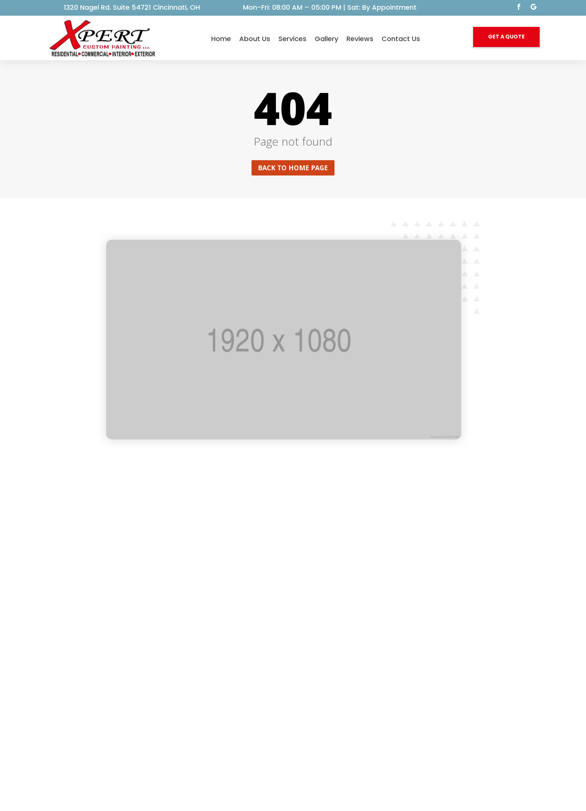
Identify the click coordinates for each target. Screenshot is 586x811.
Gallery (326, 38)
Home (221, 38)
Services (292, 38)
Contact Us (401, 38)
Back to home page (293, 168)
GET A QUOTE (506, 36)
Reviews (359, 38)
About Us (254, 38)
